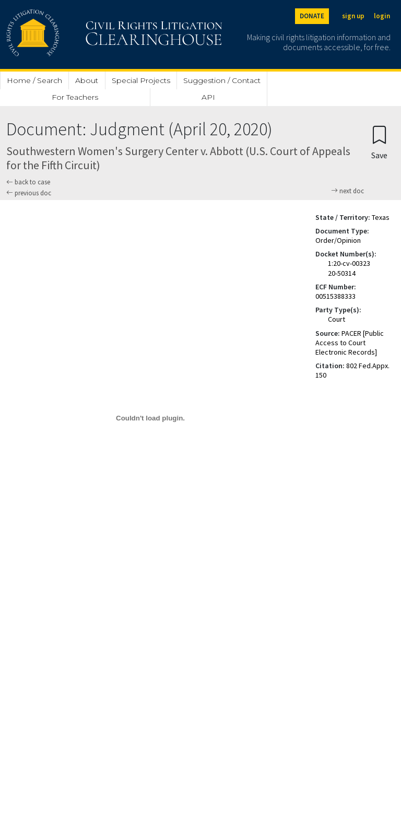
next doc (347, 191)
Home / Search (34, 80)
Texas (381, 217)
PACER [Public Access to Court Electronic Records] (349, 343)
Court (336, 319)
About (86, 80)
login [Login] (382, 15)
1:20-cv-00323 (349, 263)
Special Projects (141, 80)
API (208, 97)
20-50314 (342, 273)
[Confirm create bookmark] (379, 142)
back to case (28, 182)
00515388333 (335, 296)
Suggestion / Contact (222, 80)
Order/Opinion (338, 240)
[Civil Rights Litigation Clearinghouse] (84, 34)
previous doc (28, 193)
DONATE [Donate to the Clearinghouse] (312, 15)
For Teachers (75, 97)
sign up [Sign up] (353, 15)
